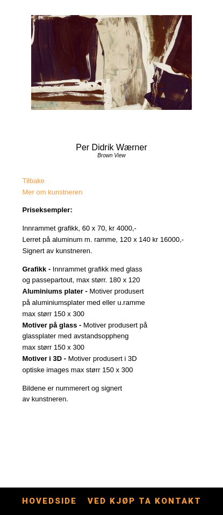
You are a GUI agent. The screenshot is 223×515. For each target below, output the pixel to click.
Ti (25, 181)
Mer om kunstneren (53, 192)
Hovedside (49, 501)
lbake (36, 181)
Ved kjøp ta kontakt (145, 501)
